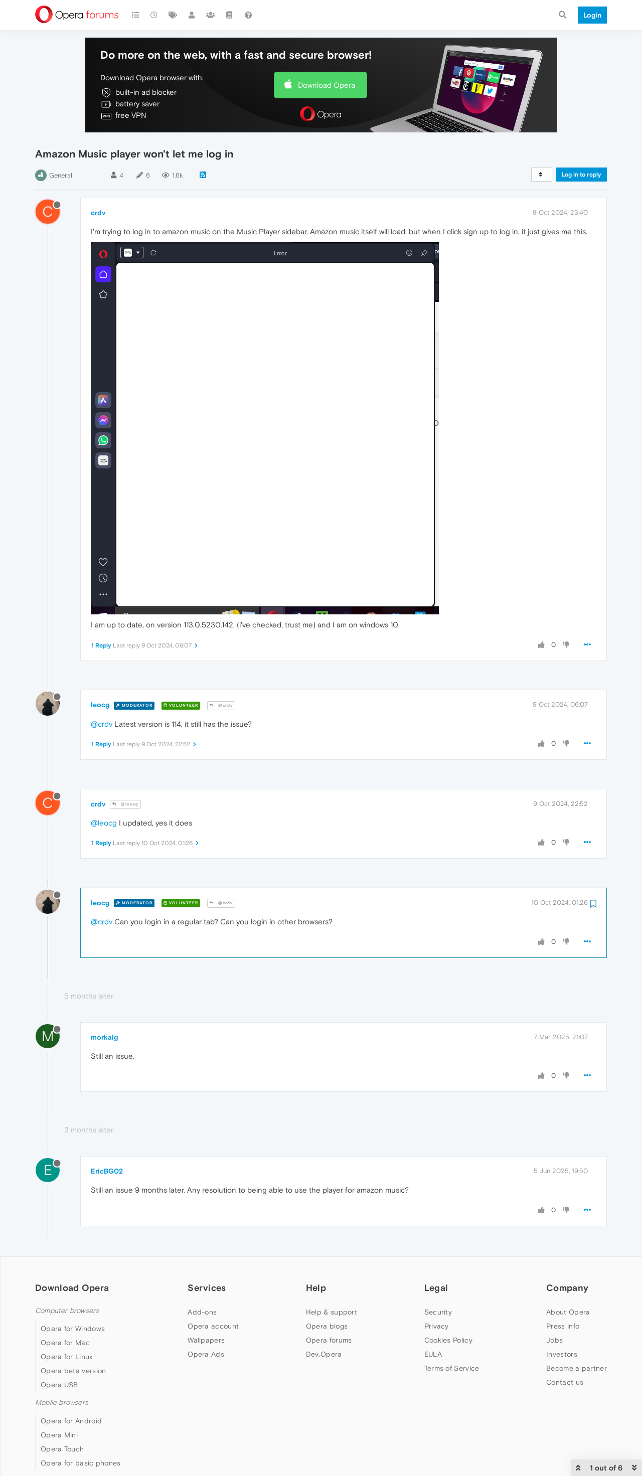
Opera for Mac (65, 1343)
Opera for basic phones (81, 1463)
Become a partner (576, 1368)
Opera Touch (62, 1449)
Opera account (213, 1326)
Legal (436, 1287)
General (60, 175)
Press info (562, 1326)
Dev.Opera (324, 1354)
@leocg (125, 804)
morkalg (104, 1037)
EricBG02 (107, 1171)
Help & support (331, 1312)
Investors (561, 1354)
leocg (100, 705)
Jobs (554, 1340)
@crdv (221, 705)
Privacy (436, 1326)
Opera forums (329, 1340)
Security (438, 1312)
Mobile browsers (61, 1402)
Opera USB (59, 1385)
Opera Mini (59, 1435)
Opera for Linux (67, 1357)
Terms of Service (451, 1368)
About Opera (568, 1312)
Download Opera (326, 85)
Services (207, 1287)
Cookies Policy (448, 1340)
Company (567, 1287)
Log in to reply (581, 174)
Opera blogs (327, 1326)
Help (316, 1287)
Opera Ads (206, 1354)
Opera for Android (71, 1421)
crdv (98, 213)
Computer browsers (67, 1310)
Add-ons (202, 1312)
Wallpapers (206, 1340)
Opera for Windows (73, 1329)
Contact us (564, 1382)
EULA (433, 1354)
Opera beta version (73, 1371)
